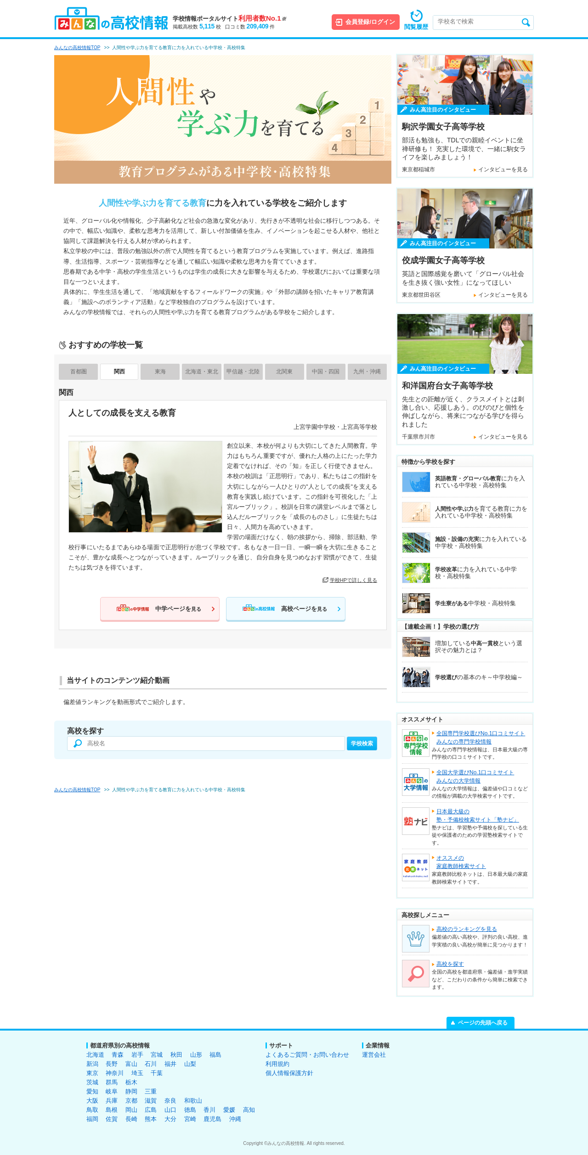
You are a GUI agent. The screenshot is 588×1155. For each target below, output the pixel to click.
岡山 (131, 1109)
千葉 (157, 1073)
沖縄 (235, 1119)
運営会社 (374, 1054)
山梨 (190, 1063)
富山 (131, 1063)
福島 (215, 1054)
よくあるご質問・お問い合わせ (307, 1054)
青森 (118, 1054)
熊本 (151, 1119)
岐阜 (112, 1091)
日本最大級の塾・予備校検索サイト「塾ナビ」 (477, 815)
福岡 (92, 1119)
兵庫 (112, 1100)
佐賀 (112, 1119)
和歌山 (193, 1100)
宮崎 (190, 1119)
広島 (151, 1109)
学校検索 (362, 743)
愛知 (92, 1091)
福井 (170, 1063)
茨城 (92, 1082)
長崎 (131, 1119)
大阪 (92, 1100)
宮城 (157, 1054)
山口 (170, 1109)
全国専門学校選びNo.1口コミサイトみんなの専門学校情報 (480, 737)
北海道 (95, 1054)
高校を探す (450, 964)
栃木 (131, 1082)
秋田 (176, 1054)
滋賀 (151, 1100)
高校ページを (304, 608)
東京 (92, 1073)
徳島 (190, 1109)
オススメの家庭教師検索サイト (461, 862)
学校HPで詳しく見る (353, 580)
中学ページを (178, 608)
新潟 (92, 1063)
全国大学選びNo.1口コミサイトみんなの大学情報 (475, 776)
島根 (112, 1109)
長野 (112, 1063)
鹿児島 (212, 1119)
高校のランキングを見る (466, 929)
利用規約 (277, 1063)
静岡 (131, 1091)
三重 (151, 1091)
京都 (131, 1100)
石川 (151, 1063)
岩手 (137, 1054)
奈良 (170, 1100)
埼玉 (137, 1073)
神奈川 (115, 1073)
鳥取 (92, 1109)
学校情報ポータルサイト (229, 18)
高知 (249, 1109)
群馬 (112, 1082)
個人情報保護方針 (289, 1073)
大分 (170, 1119)
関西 (119, 371)
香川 (209, 1109)
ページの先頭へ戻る (483, 1023)
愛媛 (229, 1109)
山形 (196, 1054)
